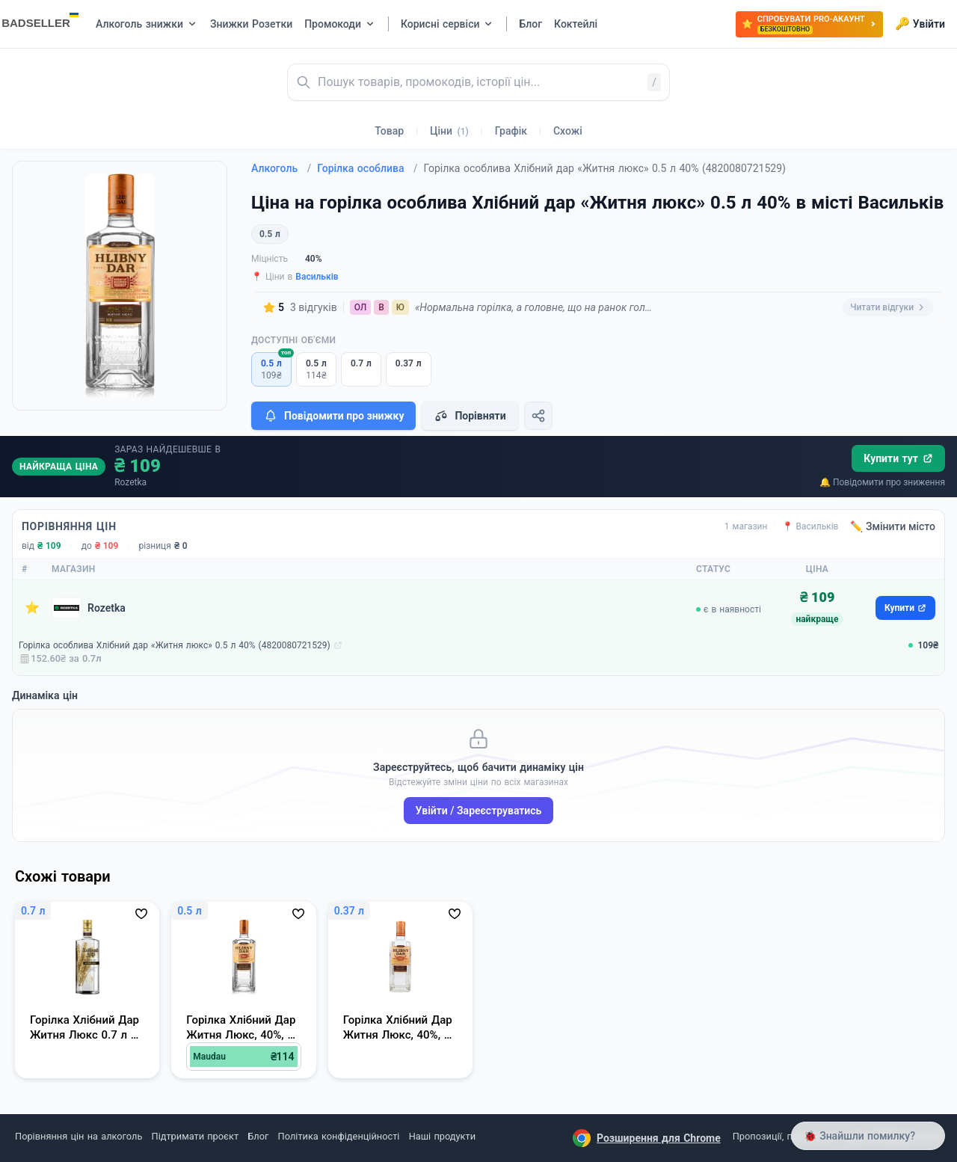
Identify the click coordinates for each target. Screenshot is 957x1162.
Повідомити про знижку (333, 415)
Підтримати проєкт (195, 1136)
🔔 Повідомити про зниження (882, 482)
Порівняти (469, 415)
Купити (905, 608)
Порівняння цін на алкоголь (78, 1136)
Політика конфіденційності (339, 1136)
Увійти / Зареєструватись (479, 811)
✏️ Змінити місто (892, 526)
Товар (389, 131)
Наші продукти (442, 1136)
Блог (257, 1136)
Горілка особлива (367, 168)
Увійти (920, 24)
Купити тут (898, 458)
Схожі (567, 131)
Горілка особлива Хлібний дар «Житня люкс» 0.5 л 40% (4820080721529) (174, 645)
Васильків (316, 276)
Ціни (449, 131)
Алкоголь (281, 168)
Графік (511, 131)
